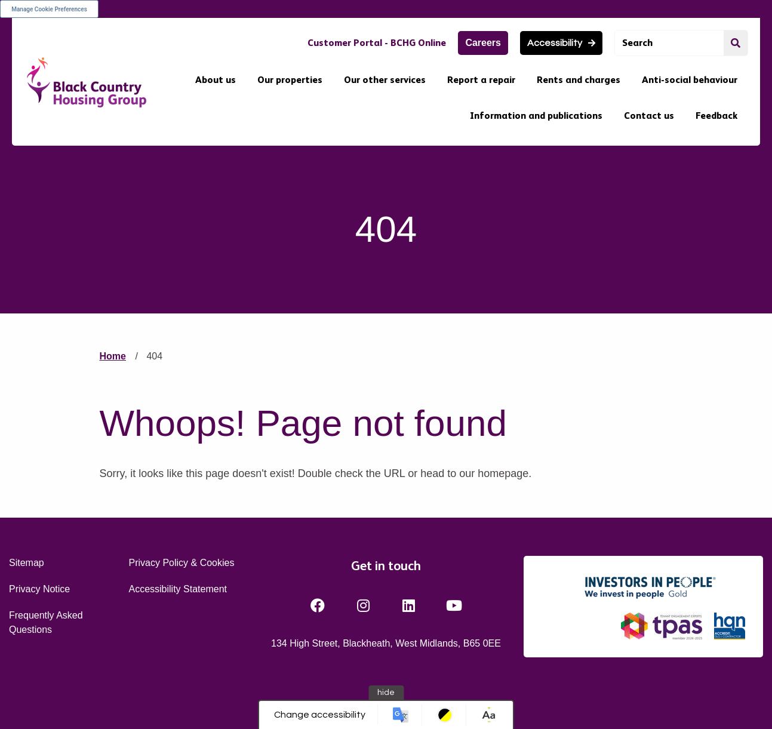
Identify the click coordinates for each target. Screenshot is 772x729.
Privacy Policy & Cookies (181, 563)
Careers (483, 43)
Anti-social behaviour (689, 79)
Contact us (649, 115)
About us (215, 79)
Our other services (385, 79)
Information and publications (536, 115)
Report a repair (481, 79)
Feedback (716, 115)
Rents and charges (578, 79)
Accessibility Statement (177, 589)
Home (113, 356)
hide (386, 692)
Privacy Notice (39, 589)
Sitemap (26, 563)
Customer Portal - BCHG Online (376, 42)
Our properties (289, 79)
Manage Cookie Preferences (49, 9)
